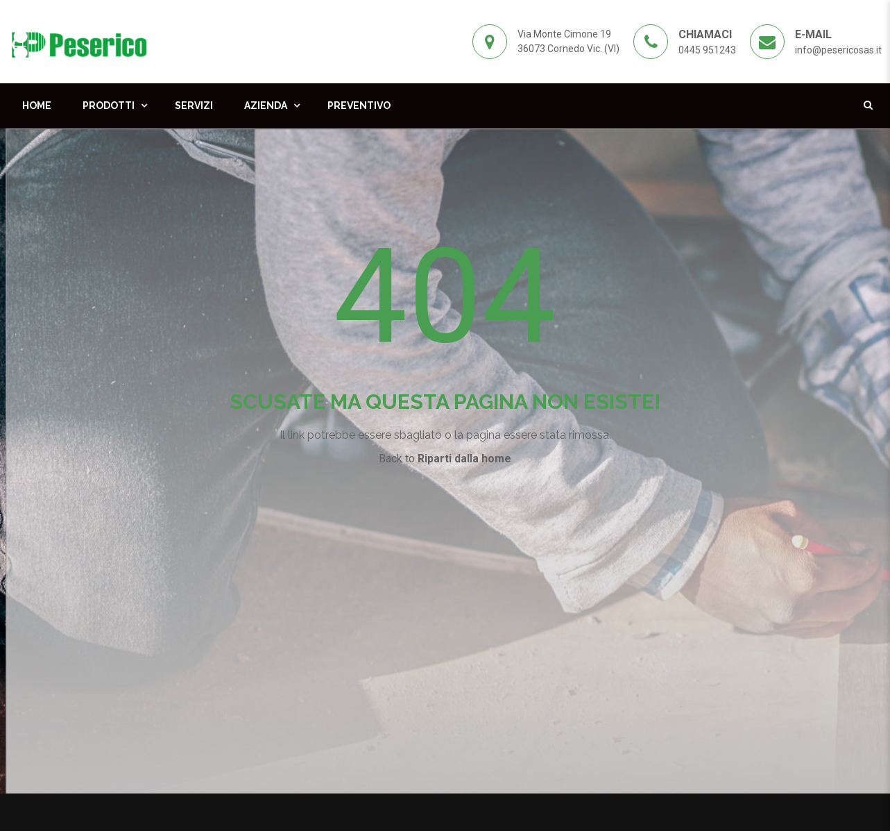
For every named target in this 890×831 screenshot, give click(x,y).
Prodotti (109, 105)
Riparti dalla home (464, 458)
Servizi (194, 105)
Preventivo (359, 105)
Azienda (265, 105)
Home (36, 105)
